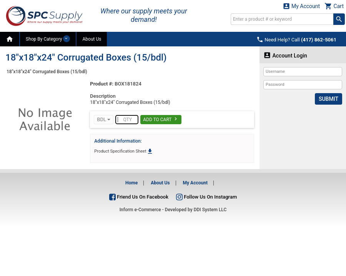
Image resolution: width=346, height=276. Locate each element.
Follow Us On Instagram (206, 197)
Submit (328, 99)
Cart (334, 6)
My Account (301, 6)
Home (131, 183)
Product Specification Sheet (123, 151)
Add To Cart (161, 119)
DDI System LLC (210, 209)
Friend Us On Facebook (138, 197)
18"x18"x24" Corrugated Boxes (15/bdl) (47, 71)
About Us (91, 39)
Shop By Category (48, 38)
